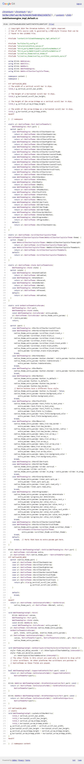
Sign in (79, 4)
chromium (7, 11)
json (80, 760)
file (51, 24)
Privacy (21, 760)
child (68, 15)
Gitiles (14, 760)
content (60, 15)
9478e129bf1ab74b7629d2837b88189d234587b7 (26, 15)
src (29, 11)
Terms (27, 760)
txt (74, 760)
